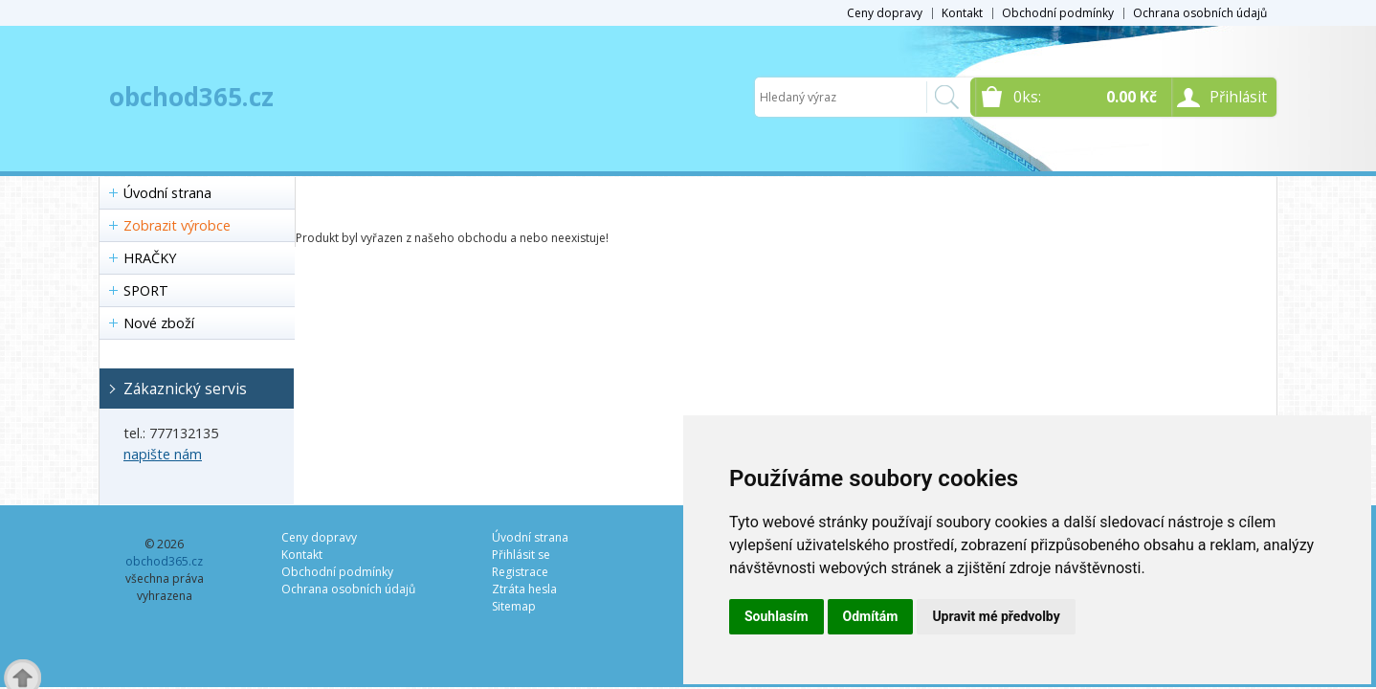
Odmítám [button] (871, 616)
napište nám (162, 454)
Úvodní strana (167, 193)
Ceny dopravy (884, 13)
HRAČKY (149, 258)
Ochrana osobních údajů (1200, 13)
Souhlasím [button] (776, 616)
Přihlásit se (521, 554)
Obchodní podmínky (1058, 13)
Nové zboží (158, 323)
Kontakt (962, 13)
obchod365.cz (191, 96)
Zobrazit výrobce (177, 225)
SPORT (145, 290)
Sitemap (514, 606)
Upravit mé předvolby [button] (995, 616)
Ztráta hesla (524, 589)
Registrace (520, 572)
